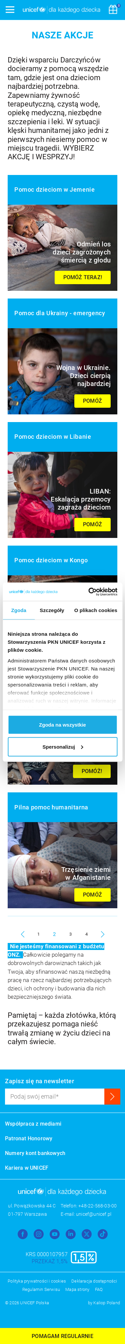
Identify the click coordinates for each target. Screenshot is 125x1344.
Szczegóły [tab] (52, 610)
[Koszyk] (113, 10)
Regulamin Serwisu (41, 1289)
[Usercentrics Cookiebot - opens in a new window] (89, 591)
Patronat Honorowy (28, 1138)
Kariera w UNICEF (26, 1168)
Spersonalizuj (62, 746)
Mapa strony (77, 1289)
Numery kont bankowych (35, 1153)
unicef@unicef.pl (93, 1214)
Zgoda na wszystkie (62, 725)
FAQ (99, 1289)
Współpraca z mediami (33, 1124)
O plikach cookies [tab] (95, 610)
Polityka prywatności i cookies (37, 1281)
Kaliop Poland (106, 1302)
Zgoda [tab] (18, 610)
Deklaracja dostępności (94, 1281)
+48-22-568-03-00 (97, 1205)
